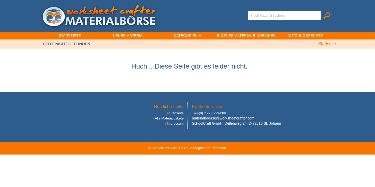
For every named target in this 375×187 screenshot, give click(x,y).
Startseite (70, 36)
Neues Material (128, 36)
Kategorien (187, 36)
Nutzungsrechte (305, 36)
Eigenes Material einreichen (246, 36)
